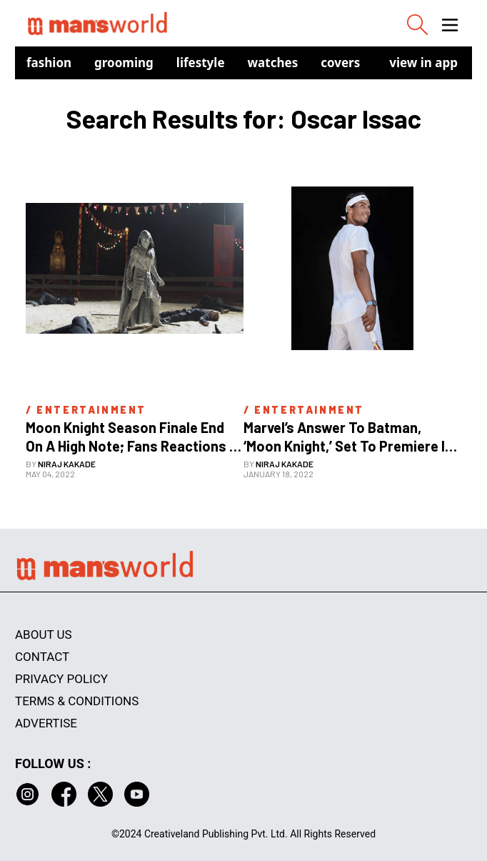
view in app (423, 62)
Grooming (124, 62)
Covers (340, 62)
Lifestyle (200, 62)
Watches (273, 62)
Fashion (48, 62)
